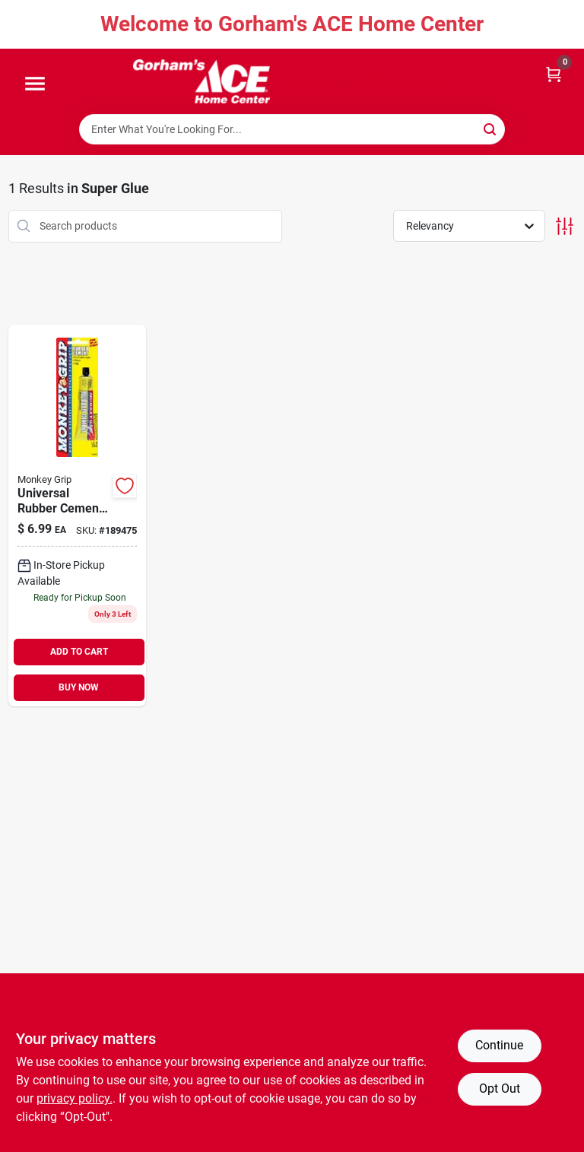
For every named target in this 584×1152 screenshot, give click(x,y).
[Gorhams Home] (201, 81)
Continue (499, 1045)
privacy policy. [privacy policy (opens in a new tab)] (74, 1098)
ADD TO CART (79, 651)
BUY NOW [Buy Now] (79, 687)
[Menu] (35, 84)
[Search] (491, 128)
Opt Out (499, 1088)
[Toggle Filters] (564, 226)
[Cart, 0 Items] (553, 73)
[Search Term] (292, 129)
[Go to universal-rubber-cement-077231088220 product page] (77, 515)
